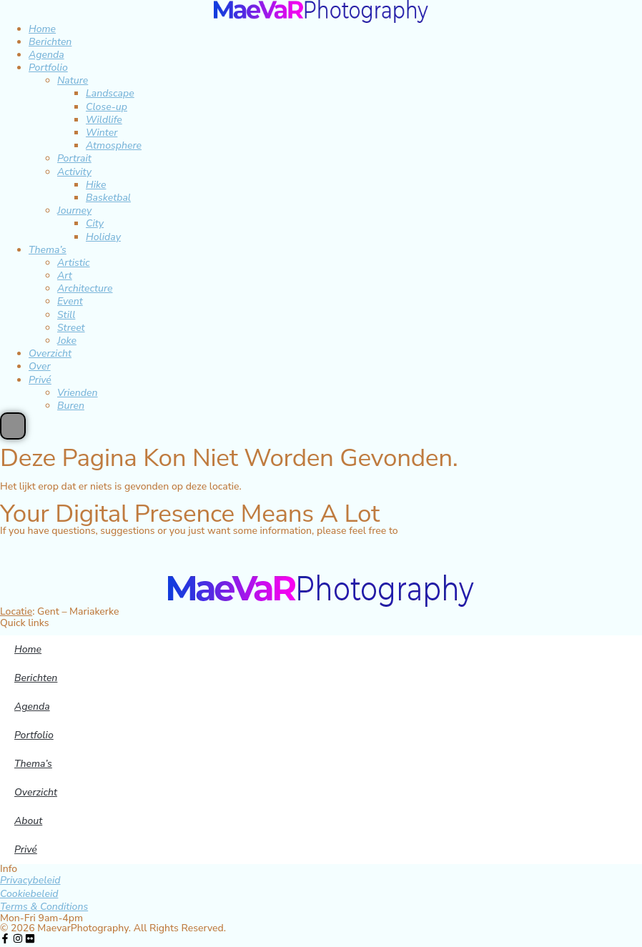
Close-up (106, 107)
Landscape (110, 93)
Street (71, 327)
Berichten (50, 42)
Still (66, 315)
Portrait (74, 158)
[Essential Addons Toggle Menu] (13, 426)
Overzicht (50, 353)
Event (70, 301)
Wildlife (104, 120)
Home (42, 29)
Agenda (46, 54)
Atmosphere (114, 145)
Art (64, 275)
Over (40, 366)
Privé (40, 380)
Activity (74, 172)
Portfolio (48, 67)
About (28, 821)
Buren (70, 405)
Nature (72, 80)
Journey (74, 210)
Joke (66, 340)
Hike (96, 185)
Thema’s (47, 250)
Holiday (103, 237)
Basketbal (108, 197)
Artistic (73, 262)
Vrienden (77, 393)
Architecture (85, 288)
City (95, 223)
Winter (101, 132)
